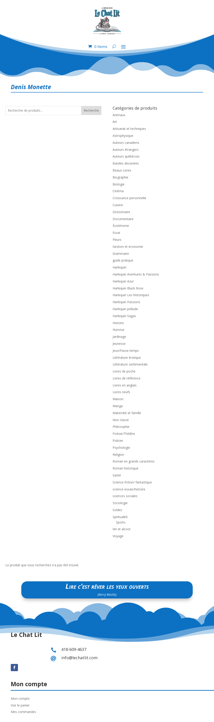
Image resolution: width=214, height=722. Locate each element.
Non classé (121, 420)
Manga (118, 406)
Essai (116, 232)
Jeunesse (119, 343)
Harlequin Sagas (124, 316)
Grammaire (121, 253)
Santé (117, 475)
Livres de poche (124, 371)
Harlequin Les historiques (131, 295)
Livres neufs (121, 392)
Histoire (118, 323)
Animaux (119, 115)
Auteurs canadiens (126, 142)
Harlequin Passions (126, 302)
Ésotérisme (121, 225)
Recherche (91, 110)
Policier (118, 440)
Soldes (117, 510)
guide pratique (123, 260)
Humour (118, 329)
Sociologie (120, 503)
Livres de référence (126, 378)
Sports (120, 522)
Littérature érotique (127, 357)
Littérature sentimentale (130, 364)
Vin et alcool (121, 529)
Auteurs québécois (126, 156)
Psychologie (121, 447)
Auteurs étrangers (126, 149)
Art (115, 122)
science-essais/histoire (129, 489)
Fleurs (117, 239)
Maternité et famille (127, 413)
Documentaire (123, 219)
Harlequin (119, 267)
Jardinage (119, 336)
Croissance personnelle (129, 198)
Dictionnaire (121, 212)
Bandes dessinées (126, 163)
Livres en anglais (125, 385)
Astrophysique (123, 135)
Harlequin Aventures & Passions (136, 274)
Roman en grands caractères (134, 461)
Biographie (120, 177)
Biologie (118, 184)
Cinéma (118, 191)
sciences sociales (125, 496)
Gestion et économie (128, 246)
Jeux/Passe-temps (126, 350)
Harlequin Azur (123, 281)
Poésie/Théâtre (124, 433)
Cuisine (118, 205)
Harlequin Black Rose (128, 288)
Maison (118, 399)
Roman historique (125, 468)
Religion (118, 454)
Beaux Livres (122, 170)
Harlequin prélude (125, 309)
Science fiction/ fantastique (132, 482)
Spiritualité (120, 517)
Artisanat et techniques (129, 128)
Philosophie (121, 426)
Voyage (118, 536)
